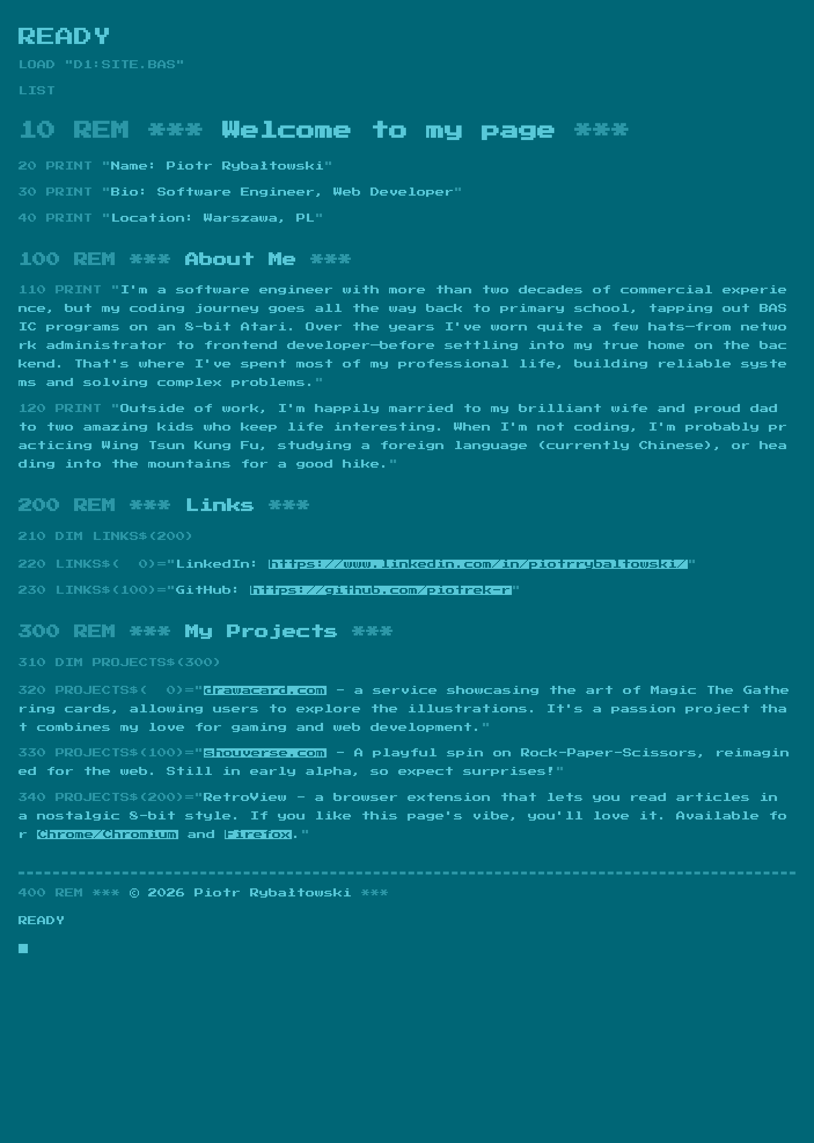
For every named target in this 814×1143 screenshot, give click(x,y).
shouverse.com (265, 753)
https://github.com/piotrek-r (381, 590)
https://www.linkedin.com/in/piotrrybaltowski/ (478, 564)
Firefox (258, 834)
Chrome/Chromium (107, 834)
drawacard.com (265, 690)
